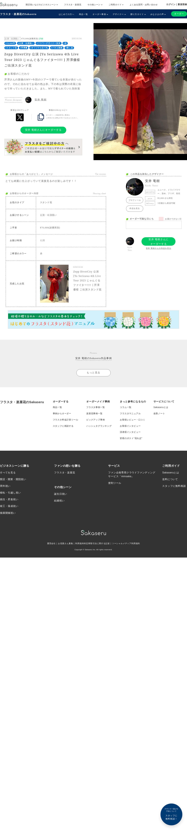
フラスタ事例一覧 (95, 407)
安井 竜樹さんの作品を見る (158, 248)
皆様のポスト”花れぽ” (131, 438)
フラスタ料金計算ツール (65, 419)
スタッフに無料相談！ (171, 814)
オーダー (179, 14)
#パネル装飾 (56, 48)
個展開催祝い (8, 513)
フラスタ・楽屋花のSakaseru (18, 14)
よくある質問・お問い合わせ (144, 4)
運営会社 (48, 543)
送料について (170, 479)
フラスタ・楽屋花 (72, 4)
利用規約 (78, 543)
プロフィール (135, 200)
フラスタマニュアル (130, 413)
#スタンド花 (11, 48)
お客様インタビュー (130, 426)
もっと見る (93, 372)
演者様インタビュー (130, 432)
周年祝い (5, 486)
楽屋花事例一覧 (94, 413)
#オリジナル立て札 (39, 48)
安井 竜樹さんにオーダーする (43, 130)
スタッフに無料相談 (174, 486)
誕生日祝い (60, 494)
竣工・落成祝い (9, 506)
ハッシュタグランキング (99, 426)
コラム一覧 (125, 407)
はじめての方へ (66, 14)
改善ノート (159, 413)
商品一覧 (83, 14)
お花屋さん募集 (63, 543)
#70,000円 (10, 43)
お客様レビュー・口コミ (132, 419)
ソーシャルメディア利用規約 (128, 543)
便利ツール (114, 483)
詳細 (41, 39)
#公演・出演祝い (26, 43)
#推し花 (69, 48)
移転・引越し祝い (10, 492)
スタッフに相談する (63, 426)
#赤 (65, 43)
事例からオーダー (62, 413)
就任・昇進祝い (9, 499)
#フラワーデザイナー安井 (48, 43)
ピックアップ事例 (95, 419)
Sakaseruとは (160, 407)
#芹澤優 (23, 48)
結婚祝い (59, 500)
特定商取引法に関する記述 (97, 543)
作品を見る (134, 208)
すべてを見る (8, 472)
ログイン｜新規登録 (176, 4)
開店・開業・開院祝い (13, 479)
